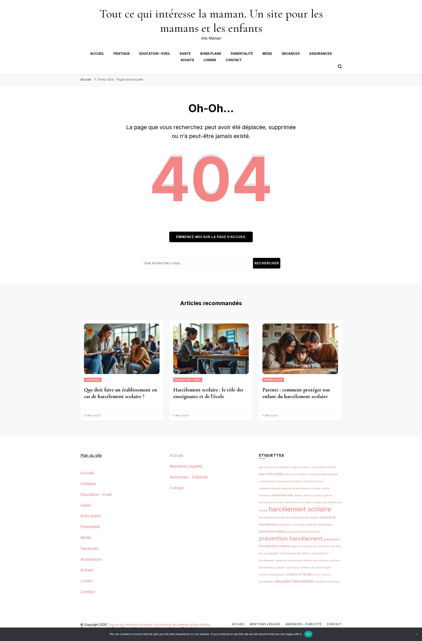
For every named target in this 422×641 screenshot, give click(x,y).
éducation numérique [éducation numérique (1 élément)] (327, 581)
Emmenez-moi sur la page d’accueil (211, 237)
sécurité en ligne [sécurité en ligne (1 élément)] (321, 567)
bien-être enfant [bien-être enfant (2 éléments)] (271, 474)
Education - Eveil (188, 379)
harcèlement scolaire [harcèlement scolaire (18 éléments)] (300, 509)
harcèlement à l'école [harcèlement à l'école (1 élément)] (272, 517)
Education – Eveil (154, 53)
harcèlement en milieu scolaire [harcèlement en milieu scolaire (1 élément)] (303, 502)
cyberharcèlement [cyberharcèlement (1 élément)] (270, 488)
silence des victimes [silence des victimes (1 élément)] (315, 560)
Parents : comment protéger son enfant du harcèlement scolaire (296, 393)
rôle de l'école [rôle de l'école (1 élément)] (326, 546)
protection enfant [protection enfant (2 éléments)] (272, 531)
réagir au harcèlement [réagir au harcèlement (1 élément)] (304, 546)
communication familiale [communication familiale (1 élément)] (323, 474)
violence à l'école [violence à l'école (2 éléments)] (299, 574)
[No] (416, 634)
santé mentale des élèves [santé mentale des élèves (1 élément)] (295, 553)
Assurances (320, 53)
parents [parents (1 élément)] (314, 517)
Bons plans (210, 53)
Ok (308, 634)
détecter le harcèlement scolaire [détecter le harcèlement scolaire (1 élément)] (301, 488)
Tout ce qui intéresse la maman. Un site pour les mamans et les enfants (211, 20)
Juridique (93, 379)
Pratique (121, 53)
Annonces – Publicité (189, 477)
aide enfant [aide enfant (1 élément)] (319, 467)
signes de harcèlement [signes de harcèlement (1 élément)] (288, 560)
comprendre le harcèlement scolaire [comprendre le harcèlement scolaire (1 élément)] (280, 481)
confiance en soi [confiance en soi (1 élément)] (313, 481)
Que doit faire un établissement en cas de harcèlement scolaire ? (120, 393)
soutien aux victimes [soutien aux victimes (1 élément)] (297, 567)
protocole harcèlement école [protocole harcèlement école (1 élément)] (303, 531)
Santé (185, 53)
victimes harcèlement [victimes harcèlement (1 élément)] (271, 574)
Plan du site (91, 455)
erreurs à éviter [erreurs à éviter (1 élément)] (313, 495)
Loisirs (210, 60)
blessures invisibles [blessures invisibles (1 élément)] (296, 474)
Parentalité (242, 53)
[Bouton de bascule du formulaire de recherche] (340, 66)
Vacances (291, 53)
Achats (187, 60)
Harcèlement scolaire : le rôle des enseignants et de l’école (208, 393)
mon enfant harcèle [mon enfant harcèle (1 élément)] (297, 517)
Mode (267, 53)
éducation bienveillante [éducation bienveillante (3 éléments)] (294, 581)
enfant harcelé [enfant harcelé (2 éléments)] (282, 495)
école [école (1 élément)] (316, 574)
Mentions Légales (186, 466)
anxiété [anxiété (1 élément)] (331, 467)
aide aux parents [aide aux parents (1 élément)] (301, 467)
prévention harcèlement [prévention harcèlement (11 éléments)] (290, 538)
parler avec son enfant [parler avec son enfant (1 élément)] (291, 524)
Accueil (97, 53)
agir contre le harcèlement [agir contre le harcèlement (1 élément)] (274, 467)
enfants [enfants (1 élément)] (298, 495)
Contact (234, 60)
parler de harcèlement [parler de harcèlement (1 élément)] (319, 524)
